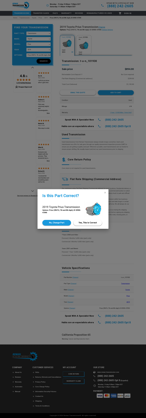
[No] (56, 223)
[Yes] (87, 223)
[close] (105, 192)
